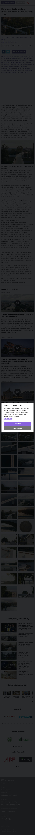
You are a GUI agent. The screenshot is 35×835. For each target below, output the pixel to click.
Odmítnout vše (8, 418)
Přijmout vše (17, 423)
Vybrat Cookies (17, 428)
